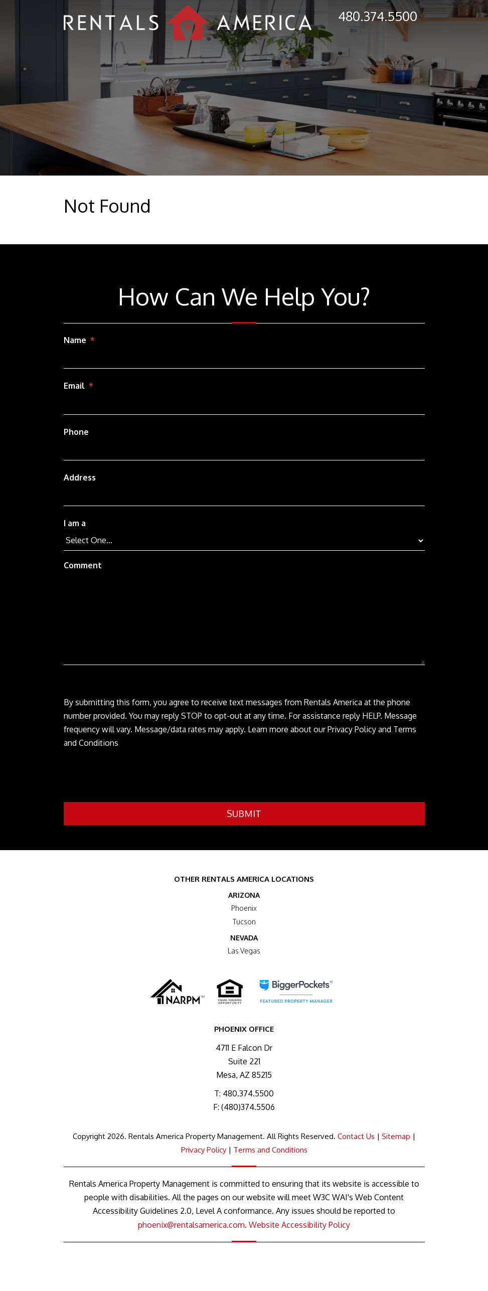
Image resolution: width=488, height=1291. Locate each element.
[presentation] (140, 777)
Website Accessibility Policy (299, 1225)
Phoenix (244, 908)
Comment (83, 565)
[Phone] (244, 450)
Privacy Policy (203, 1150)
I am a (75, 523)
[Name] (244, 359)
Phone (76, 432)
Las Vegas (244, 950)
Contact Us (356, 1136)
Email (74, 386)
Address (80, 477)
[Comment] (244, 620)
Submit (244, 813)
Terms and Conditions (270, 1150)
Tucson (244, 921)
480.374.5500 (377, 16)
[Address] (244, 496)
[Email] (244, 405)
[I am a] (244, 541)
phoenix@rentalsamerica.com (191, 1225)
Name (75, 340)
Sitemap (396, 1136)
